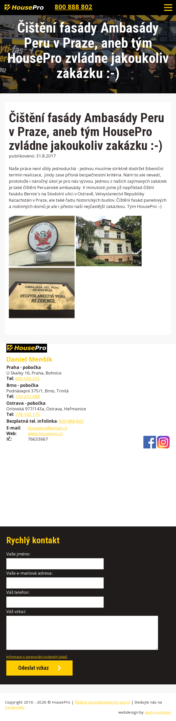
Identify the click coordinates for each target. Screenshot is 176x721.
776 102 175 (27, 414)
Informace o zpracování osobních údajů (36, 656)
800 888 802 (73, 6)
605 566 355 (27, 378)
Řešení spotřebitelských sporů (102, 702)
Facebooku (15, 707)
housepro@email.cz (47, 428)
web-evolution (158, 712)
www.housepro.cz (45, 433)
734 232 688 (27, 396)
